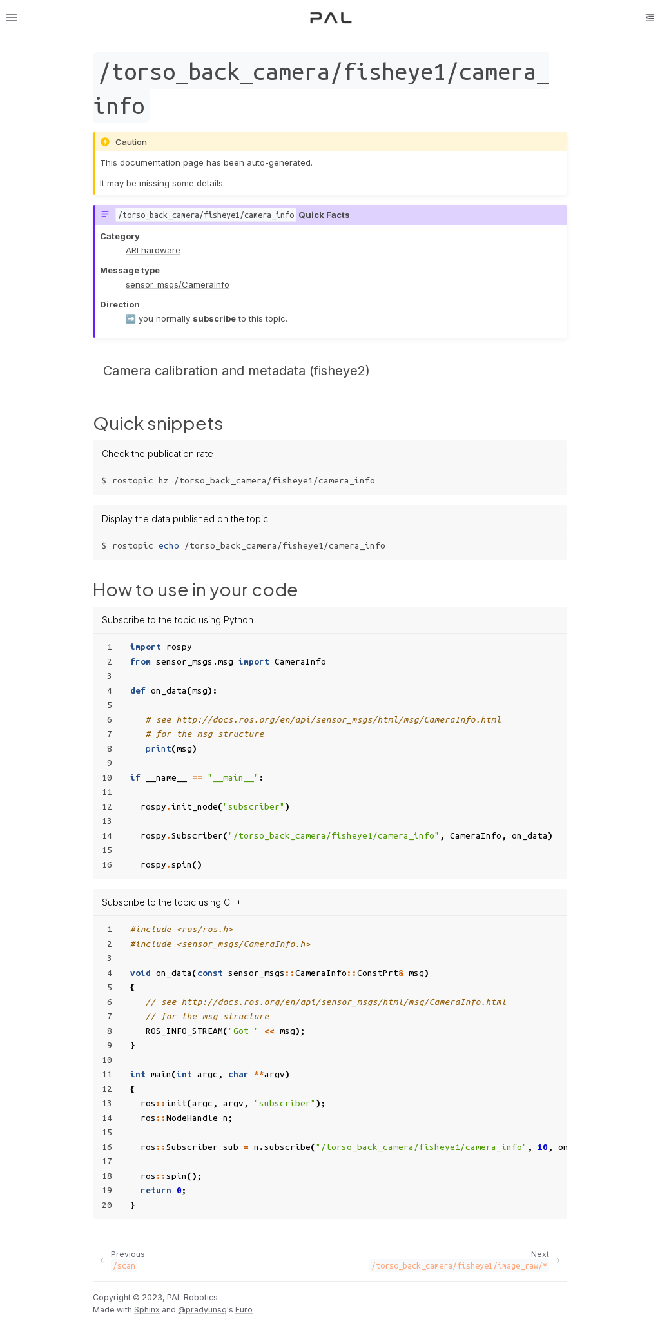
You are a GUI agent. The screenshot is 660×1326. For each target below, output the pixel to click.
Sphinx (147, 1309)
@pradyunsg (202, 1309)
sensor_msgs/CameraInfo (177, 284)
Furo (244, 1309)
